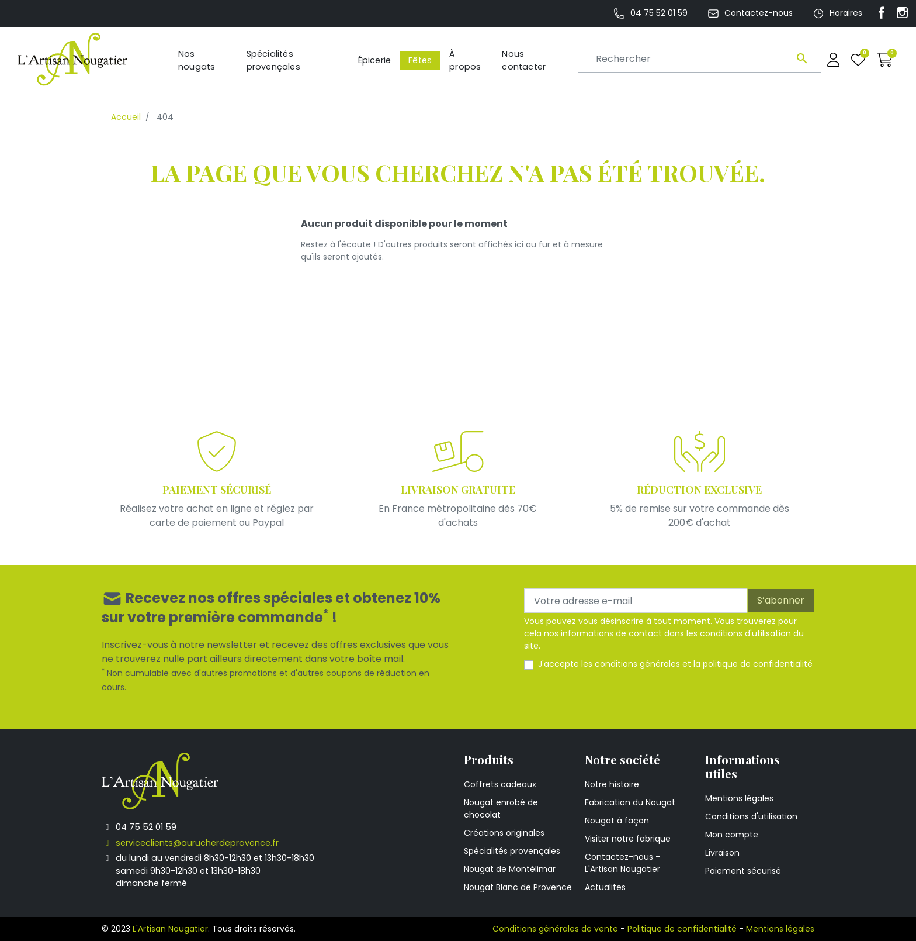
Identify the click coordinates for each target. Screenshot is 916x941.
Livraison (722, 853)
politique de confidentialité (758, 664)
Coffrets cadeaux (500, 784)
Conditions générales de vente (555, 929)
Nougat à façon (617, 820)
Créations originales (504, 833)
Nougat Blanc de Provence (518, 887)
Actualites (605, 887)
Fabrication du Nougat (630, 802)
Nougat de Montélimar (510, 869)
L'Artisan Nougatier (170, 929)
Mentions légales (739, 798)
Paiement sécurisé (743, 871)
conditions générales (637, 664)
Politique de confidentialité (682, 929)
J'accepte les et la (675, 664)
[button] (884, 59)
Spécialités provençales (512, 851)
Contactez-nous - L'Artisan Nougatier (622, 863)
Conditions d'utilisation (751, 816)
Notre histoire (612, 784)
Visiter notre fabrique (628, 839)
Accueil (126, 117)
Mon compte (731, 834)
